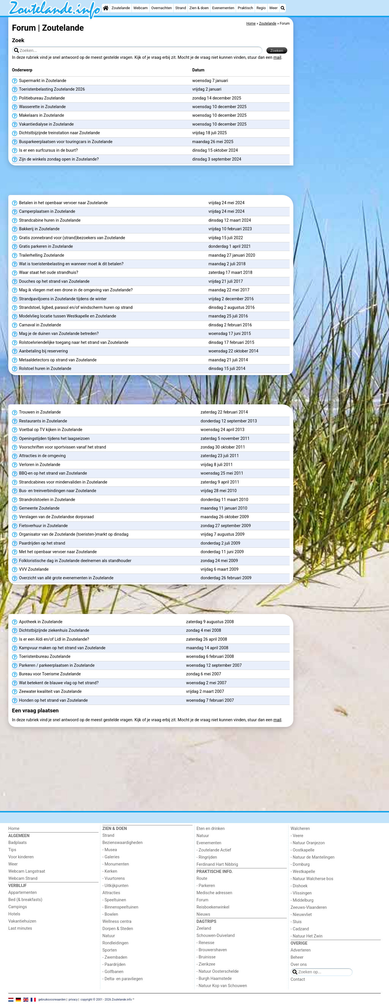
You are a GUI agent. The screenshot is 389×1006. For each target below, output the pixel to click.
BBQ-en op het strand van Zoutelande (49, 473)
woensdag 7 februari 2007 (210, 700)
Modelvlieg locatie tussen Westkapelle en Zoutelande (64, 316)
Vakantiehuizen (22, 921)
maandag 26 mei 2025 (212, 141)
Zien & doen (199, 8)
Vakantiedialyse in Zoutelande (43, 124)
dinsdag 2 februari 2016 (230, 325)
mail (277, 57)
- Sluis (296, 921)
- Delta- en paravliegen (123, 978)
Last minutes (20, 928)
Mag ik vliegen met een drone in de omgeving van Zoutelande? (72, 290)
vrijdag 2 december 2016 (231, 299)
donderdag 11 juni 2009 (222, 551)
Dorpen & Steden (118, 928)
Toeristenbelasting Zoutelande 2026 (48, 89)
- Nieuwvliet (301, 914)
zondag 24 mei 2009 (219, 560)
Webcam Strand (23, 878)
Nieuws (203, 914)
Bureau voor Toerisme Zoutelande (46, 674)
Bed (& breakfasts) (25, 899)
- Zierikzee (206, 964)
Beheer (297, 957)
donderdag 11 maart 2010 (224, 499)
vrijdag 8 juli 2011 (217, 464)
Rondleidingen (116, 943)
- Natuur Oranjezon (308, 843)
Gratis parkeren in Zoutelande (42, 246)
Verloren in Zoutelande (36, 464)
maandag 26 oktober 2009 (225, 516)
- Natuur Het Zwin (307, 936)
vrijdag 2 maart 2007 (205, 691)
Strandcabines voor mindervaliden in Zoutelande (59, 482)
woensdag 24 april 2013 (222, 429)
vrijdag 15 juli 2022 (226, 237)
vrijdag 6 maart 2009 (219, 569)
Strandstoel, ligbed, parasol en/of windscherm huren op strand (72, 307)
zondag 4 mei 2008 (203, 630)
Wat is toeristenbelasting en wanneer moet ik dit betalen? (67, 264)
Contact (298, 979)
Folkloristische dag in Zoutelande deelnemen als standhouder (71, 561)
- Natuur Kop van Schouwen (222, 985)
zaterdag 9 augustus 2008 (210, 621)
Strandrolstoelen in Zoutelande (43, 499)
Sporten (110, 950)
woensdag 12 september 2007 (214, 665)
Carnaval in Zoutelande (36, 325)
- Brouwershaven (212, 949)
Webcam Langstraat (26, 871)
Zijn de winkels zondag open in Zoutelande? (55, 159)
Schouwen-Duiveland (216, 935)
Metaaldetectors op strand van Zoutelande (54, 360)
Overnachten (161, 8)
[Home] (106, 8)
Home (13, 828)
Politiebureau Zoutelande (38, 98)
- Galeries (111, 857)
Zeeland (204, 928)
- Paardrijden (114, 964)
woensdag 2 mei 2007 (206, 683)
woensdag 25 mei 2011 (222, 473)
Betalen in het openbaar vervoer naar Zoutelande (60, 203)
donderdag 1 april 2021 (230, 246)
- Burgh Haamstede (214, 978)
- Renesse (205, 942)
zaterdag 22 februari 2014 (224, 412)
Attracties (111, 892)
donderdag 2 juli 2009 (220, 543)
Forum (202, 900)
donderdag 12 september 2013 (229, 421)
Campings (17, 906)
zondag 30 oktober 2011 (223, 447)
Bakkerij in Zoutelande (36, 229)
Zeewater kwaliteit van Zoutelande (47, 691)
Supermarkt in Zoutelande (39, 80)
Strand (180, 8)
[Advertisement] (338, 149)
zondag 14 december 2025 (216, 98)
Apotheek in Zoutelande (37, 622)
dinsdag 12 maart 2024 (230, 220)
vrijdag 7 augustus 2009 (222, 534)
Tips (12, 849)
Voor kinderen (21, 857)
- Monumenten (116, 864)
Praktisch (245, 8)
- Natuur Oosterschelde (218, 971)
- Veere (297, 835)
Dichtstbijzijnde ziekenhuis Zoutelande (50, 630)
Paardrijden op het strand (38, 543)
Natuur (109, 935)
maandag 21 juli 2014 (228, 360)
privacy (73, 999)
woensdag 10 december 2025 (219, 106)
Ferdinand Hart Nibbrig (217, 864)
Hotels (14, 914)
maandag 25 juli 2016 (228, 316)
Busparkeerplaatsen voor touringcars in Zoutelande (62, 142)
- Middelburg (302, 900)
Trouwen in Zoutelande (36, 412)
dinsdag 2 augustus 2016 (232, 307)
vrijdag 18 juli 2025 (209, 132)
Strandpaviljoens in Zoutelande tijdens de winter (59, 299)
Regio (261, 8)
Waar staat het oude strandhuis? (45, 272)
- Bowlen (110, 914)
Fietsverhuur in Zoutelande (40, 526)
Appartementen (22, 892)
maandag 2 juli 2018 (227, 264)
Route (202, 878)
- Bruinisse (206, 957)
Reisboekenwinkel (213, 907)
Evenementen (223, 8)
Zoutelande (121, 8)
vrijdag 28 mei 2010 (219, 490)
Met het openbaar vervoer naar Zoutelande (54, 552)
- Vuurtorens (114, 878)
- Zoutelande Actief (214, 850)
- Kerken (110, 871)
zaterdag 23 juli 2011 (220, 455)
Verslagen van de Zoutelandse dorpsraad (53, 517)
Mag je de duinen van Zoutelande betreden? (55, 333)
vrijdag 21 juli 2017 (226, 281)
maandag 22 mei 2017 (229, 290)
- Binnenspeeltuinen (120, 907)
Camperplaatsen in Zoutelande (43, 211)
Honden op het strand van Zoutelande (50, 700)
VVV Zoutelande (30, 569)
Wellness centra (117, 921)
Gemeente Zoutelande (36, 508)
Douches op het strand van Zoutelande (51, 281)
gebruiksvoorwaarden (52, 999)
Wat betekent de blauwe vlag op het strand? (55, 683)
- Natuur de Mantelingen (313, 857)
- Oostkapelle (303, 850)
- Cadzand (300, 929)
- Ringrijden (207, 857)
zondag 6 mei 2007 (203, 674)
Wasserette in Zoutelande (39, 107)
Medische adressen (214, 892)
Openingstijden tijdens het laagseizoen (51, 438)
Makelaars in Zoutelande (38, 115)
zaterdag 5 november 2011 (225, 438)
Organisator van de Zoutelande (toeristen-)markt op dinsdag (70, 534)
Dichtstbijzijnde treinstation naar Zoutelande (56, 133)
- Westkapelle (303, 871)
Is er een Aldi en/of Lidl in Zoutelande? (50, 639)
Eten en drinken (211, 828)
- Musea (110, 849)
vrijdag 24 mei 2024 (227, 202)
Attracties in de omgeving (39, 456)
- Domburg (300, 864)
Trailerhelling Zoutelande (38, 255)
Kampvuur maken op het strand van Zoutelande (58, 648)
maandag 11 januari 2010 (224, 508)
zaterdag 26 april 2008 (206, 639)
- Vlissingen (301, 893)
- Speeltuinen (114, 900)
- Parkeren (206, 885)
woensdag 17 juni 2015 (230, 333)
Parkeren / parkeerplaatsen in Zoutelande (53, 665)
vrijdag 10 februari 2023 (230, 229)
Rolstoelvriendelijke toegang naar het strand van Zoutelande (70, 342)
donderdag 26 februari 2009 (226, 578)
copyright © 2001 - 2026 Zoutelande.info (106, 999)
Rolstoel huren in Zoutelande (41, 368)
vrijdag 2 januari (206, 89)
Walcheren (300, 828)
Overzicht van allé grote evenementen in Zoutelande (62, 578)
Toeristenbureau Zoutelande (41, 656)
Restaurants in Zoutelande (39, 421)
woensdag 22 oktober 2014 (233, 351)
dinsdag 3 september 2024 (216, 159)
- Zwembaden (115, 957)
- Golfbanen (113, 971)
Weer (273, 8)
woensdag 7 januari (210, 80)
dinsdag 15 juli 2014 (227, 368)
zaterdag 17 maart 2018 (231, 272)
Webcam (140, 8)
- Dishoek (299, 886)
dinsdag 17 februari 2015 (231, 342)
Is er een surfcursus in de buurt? (45, 150)
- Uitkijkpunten (116, 885)
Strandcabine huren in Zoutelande (46, 220)
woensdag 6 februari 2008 (210, 656)
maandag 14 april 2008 (207, 648)
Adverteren (301, 950)
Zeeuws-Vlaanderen (309, 907)
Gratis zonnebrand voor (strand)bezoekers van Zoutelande (68, 238)
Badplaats (17, 842)
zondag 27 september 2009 (226, 525)
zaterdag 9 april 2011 (220, 482)
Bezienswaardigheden (123, 842)
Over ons (299, 964)
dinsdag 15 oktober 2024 (215, 150)
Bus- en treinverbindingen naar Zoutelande (54, 491)
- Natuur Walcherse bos (312, 878)
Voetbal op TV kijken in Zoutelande (47, 429)
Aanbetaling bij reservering (40, 351)
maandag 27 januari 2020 (232, 255)
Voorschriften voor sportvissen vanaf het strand (59, 447)
